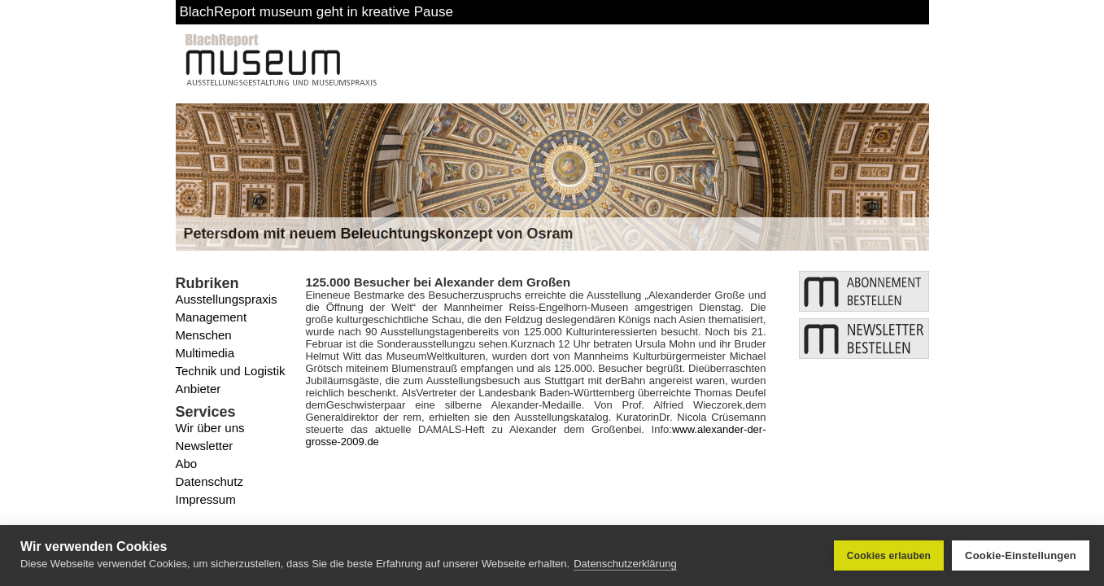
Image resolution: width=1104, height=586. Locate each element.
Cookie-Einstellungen (1020, 555)
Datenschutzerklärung (625, 564)
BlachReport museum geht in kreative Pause (316, 12)
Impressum (206, 499)
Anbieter (198, 389)
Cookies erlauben (889, 556)
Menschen (204, 335)
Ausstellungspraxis (226, 299)
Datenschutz (209, 481)
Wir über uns (210, 428)
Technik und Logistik (231, 371)
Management (211, 317)
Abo (187, 463)
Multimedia (205, 353)
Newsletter (204, 446)
